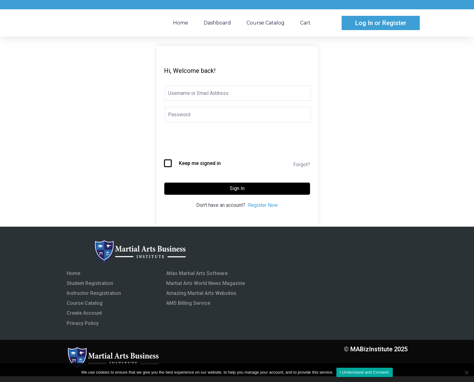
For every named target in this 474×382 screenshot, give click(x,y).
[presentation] (211, 150)
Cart (305, 26)
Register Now (263, 211)
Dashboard (217, 26)
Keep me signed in (200, 169)
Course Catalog (265, 26)
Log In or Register (380, 25)
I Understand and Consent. (364, 372)
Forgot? (301, 170)
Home (180, 26)
